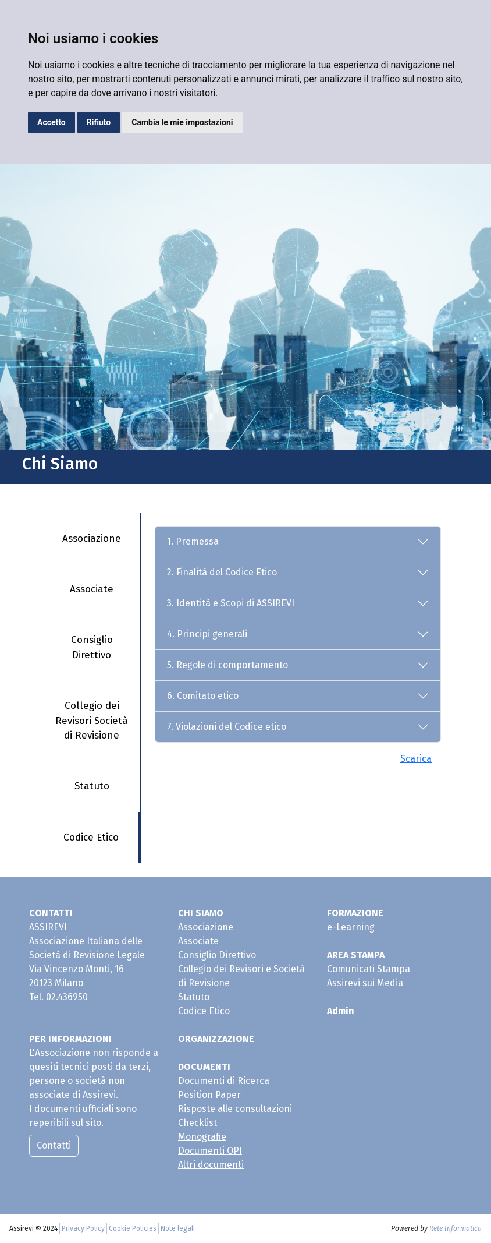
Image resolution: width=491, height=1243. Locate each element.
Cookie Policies (132, 1228)
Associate (91, 589)
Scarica (416, 758)
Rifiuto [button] (99, 122)
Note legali (178, 1228)
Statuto (91, 786)
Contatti (54, 1145)
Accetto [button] (51, 122)
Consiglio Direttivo (92, 647)
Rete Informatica (455, 1228)
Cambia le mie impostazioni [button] (182, 122)
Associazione (91, 538)
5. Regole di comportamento (227, 664)
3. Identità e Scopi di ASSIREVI (230, 603)
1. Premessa (193, 541)
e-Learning (351, 927)
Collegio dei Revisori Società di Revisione (91, 720)
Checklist (197, 1122)
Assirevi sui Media (365, 982)
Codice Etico (91, 837)
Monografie (202, 1136)
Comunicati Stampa (368, 968)
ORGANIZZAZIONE (216, 1038)
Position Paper (209, 1094)
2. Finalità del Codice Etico (222, 572)
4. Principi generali (207, 634)
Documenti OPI (210, 1150)
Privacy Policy (83, 1228)
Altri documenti (211, 1164)
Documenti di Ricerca (223, 1080)
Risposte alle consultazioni (235, 1108)
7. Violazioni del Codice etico (226, 726)
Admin (340, 1010)
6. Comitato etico (203, 695)
